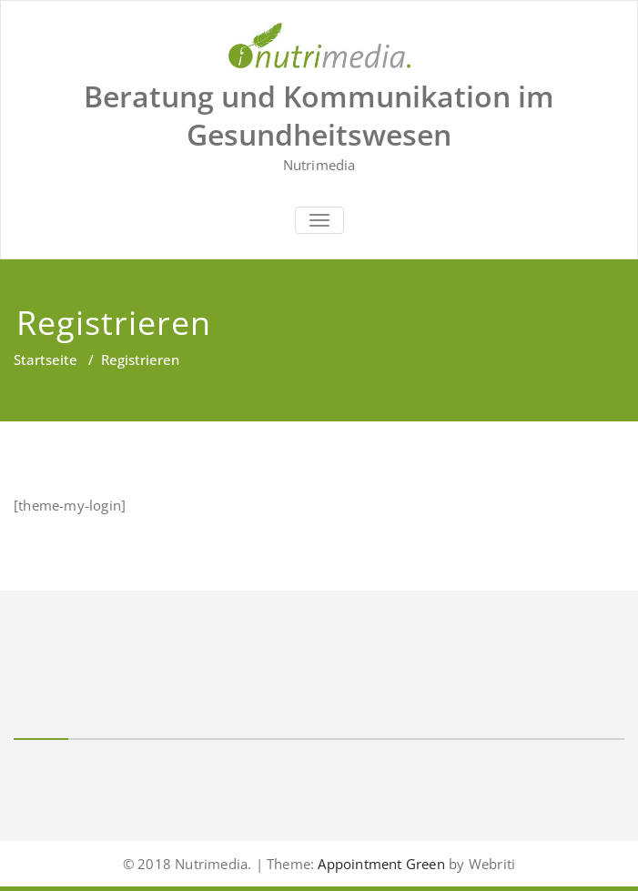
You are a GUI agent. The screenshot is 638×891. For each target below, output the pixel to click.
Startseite (45, 359)
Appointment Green (379, 864)
